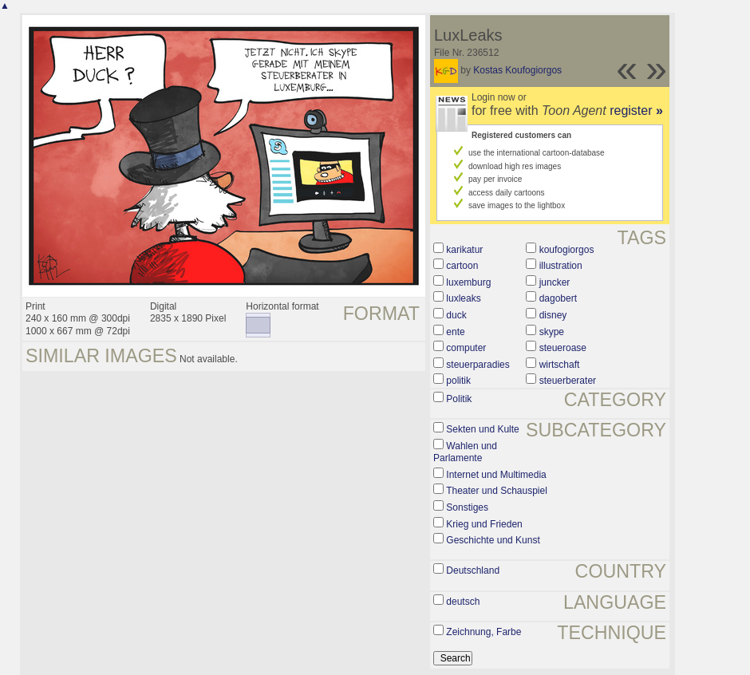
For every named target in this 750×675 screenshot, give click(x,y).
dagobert (558, 298)
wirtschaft (559, 364)
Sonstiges (467, 507)
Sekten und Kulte (482, 429)
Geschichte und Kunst (492, 540)
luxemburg (468, 282)
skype (551, 332)
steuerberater (567, 380)
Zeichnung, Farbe (483, 632)
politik (458, 380)
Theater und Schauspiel (496, 490)
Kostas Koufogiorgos (517, 70)
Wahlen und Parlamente (465, 452)
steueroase (562, 347)
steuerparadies (477, 364)
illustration (560, 265)
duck (456, 315)
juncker (554, 282)
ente (455, 332)
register (636, 110)
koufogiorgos (566, 249)
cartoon (462, 265)
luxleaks (463, 298)
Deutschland (472, 570)
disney (553, 315)
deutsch (463, 601)
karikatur (464, 249)
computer (466, 347)
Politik (459, 399)
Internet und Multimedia (496, 474)
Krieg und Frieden (484, 524)
